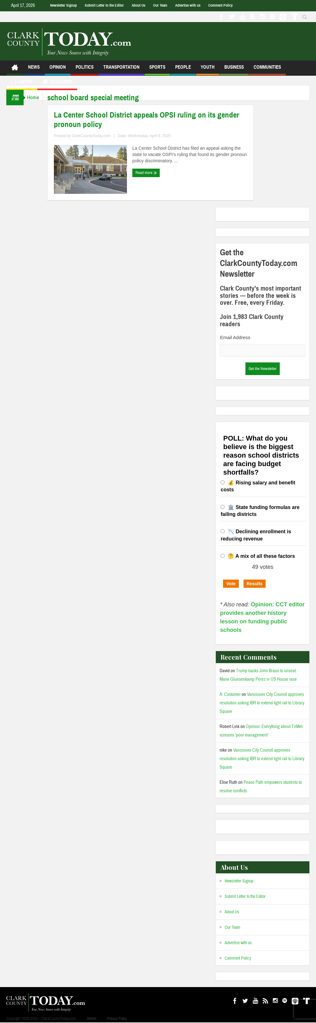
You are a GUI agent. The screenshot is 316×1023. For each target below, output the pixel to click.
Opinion (58, 69)
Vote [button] (230, 583)
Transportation (121, 69)
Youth (207, 69)
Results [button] (255, 583)
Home (36, 97)
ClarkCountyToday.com (97, 136)
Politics (84, 69)
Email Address (235, 337)
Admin (91, 1018)
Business (234, 69)
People (183, 69)
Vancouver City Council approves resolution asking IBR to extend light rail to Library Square (262, 702)
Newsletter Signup (63, 5)
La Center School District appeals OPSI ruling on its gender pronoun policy (152, 119)
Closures (57, 82)
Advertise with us (187, 5)
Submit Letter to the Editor (104, 5)
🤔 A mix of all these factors (261, 556)
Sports (157, 69)
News (33, 69)
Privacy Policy (117, 1018)
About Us (138, 5)
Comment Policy (220, 5)
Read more (152, 173)
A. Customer (230, 694)
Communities (267, 69)
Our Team (160, 5)
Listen (21, 82)
